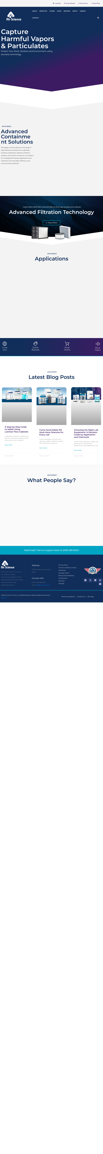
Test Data (61, 581)
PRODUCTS (43, 11)
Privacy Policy (63, 565)
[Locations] (5, 344)
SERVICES (67, 11)
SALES (59, 11)
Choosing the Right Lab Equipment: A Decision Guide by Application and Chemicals (86, 433)
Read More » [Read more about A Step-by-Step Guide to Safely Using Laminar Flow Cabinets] (9, 445)
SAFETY (75, 11)
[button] (98, 17)
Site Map (61, 583)
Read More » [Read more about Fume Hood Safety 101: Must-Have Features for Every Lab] (43, 448)
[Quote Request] (35, 344)
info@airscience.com (43, 585)
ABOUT (34, 11)
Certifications (62, 578)
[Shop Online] (67, 344)
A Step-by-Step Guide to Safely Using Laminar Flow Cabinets (16, 429)
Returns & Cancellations (66, 575)
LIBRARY (83, 11)
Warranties (62, 570)
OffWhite (4, 598)
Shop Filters (98, 349)
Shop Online (67, 348)
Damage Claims (63, 573)
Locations (4, 348)
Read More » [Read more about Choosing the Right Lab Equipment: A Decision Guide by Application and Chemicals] (78, 450)
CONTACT (35, 18)
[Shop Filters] (97, 343)
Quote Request (35, 348)
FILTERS (52, 11)
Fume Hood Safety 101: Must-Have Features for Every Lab (51, 432)
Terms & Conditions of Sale (67, 567)
